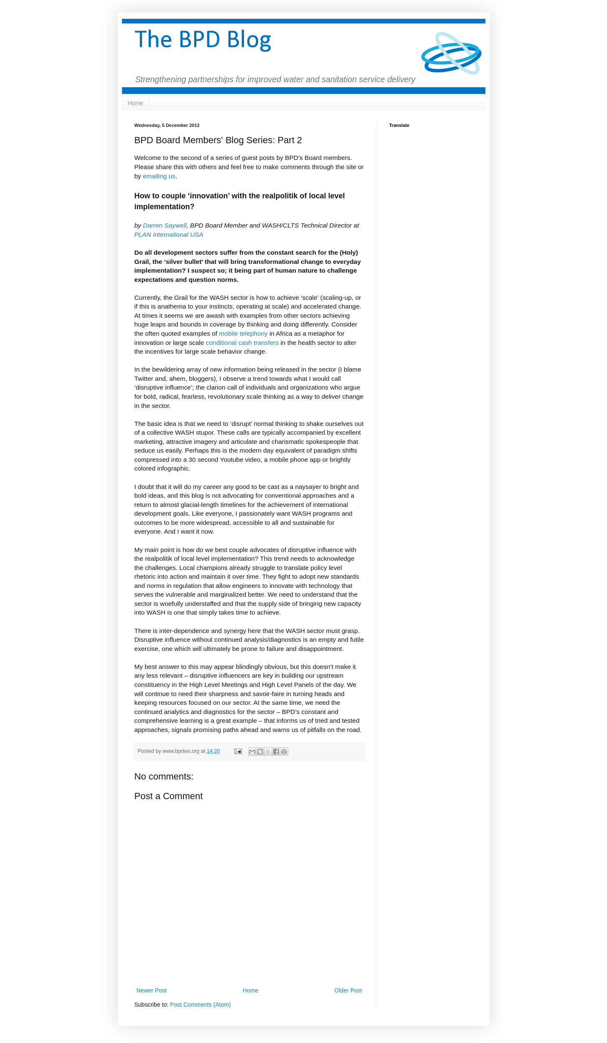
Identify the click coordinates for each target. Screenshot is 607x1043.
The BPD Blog (203, 40)
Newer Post (152, 990)
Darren (153, 225)
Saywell (175, 225)
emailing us (159, 176)
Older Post (348, 990)
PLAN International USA (169, 234)
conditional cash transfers (242, 342)
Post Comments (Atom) (200, 1004)
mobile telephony (243, 333)
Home (135, 103)
